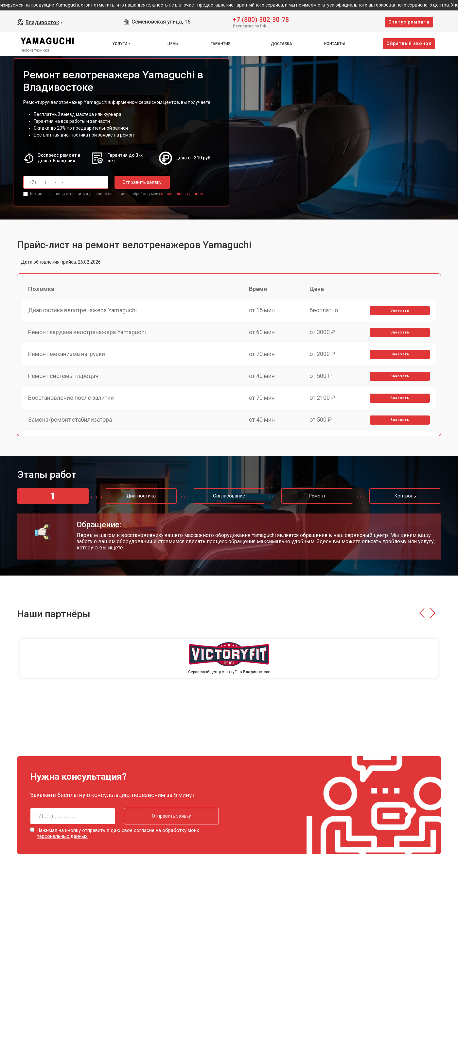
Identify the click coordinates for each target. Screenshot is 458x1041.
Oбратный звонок (409, 43)
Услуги (119, 43)
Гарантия (221, 43)
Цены (173, 43)
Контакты (334, 43)
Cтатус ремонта (409, 21)
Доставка (281, 43)
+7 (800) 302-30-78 (261, 19)
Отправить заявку (140, 182)
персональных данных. (182, 193)
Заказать (399, 311)
